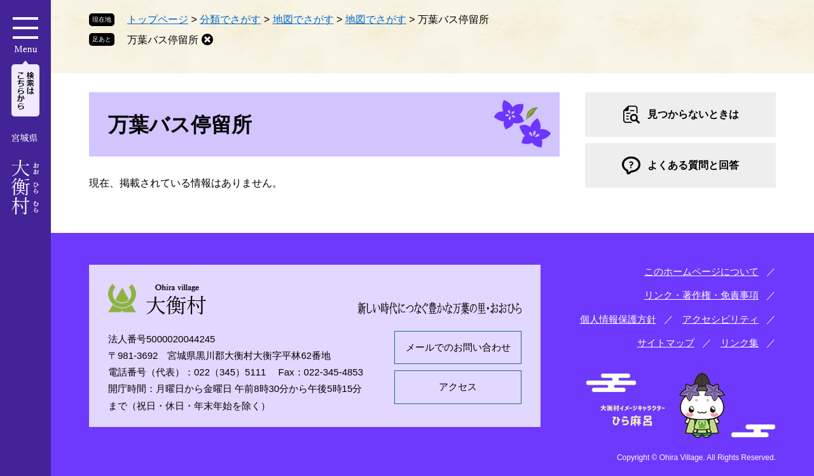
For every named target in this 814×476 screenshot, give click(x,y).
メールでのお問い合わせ (458, 347)
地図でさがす (303, 19)
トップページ (157, 19)
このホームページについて (701, 271)
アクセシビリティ (720, 319)
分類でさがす (230, 19)
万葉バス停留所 (162, 39)
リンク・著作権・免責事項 (701, 295)
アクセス (458, 386)
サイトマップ (665, 342)
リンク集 (740, 342)
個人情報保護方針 (618, 319)
